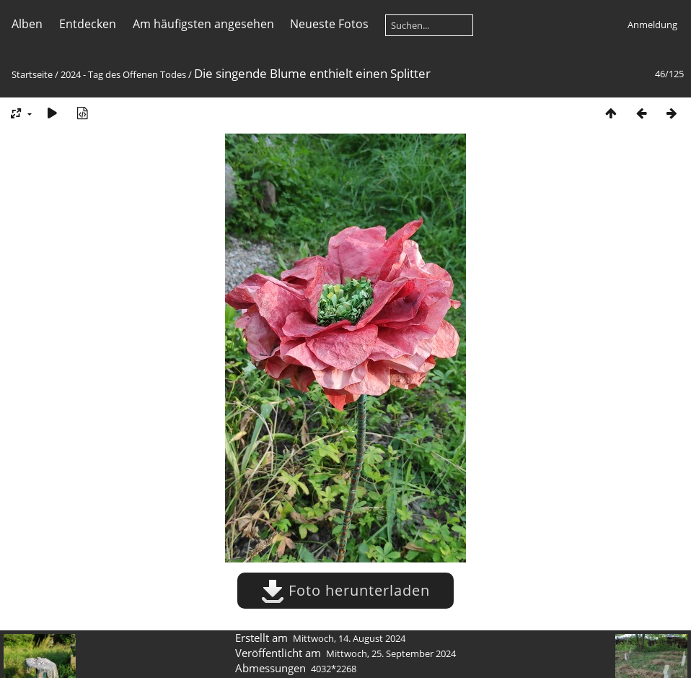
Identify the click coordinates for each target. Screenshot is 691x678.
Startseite (32, 74)
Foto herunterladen (345, 590)
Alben (27, 24)
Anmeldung (652, 24)
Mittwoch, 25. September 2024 (391, 653)
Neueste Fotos (329, 24)
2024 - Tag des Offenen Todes (123, 74)
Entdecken (87, 24)
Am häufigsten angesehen (203, 24)
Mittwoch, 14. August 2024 (349, 638)
